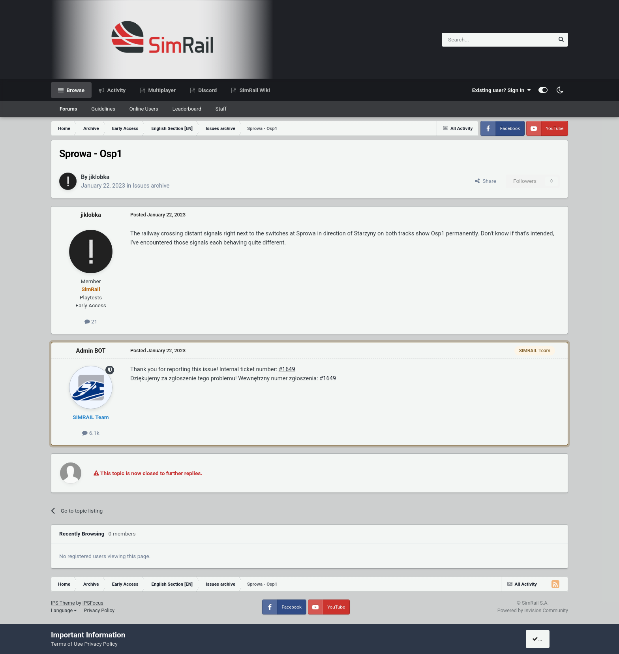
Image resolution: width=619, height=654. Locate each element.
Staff (221, 109)
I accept (545, 639)
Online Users (143, 109)
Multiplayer (161, 90)
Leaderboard (187, 109)
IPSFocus (93, 603)
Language (64, 610)
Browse (74, 90)
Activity (116, 90)
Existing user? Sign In (501, 90)
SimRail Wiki (254, 90)
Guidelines (103, 109)
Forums (68, 109)
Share (485, 181)
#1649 (287, 369)
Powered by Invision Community (532, 610)
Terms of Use (67, 644)
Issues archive (151, 185)
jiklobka (99, 176)
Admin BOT (91, 350)
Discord (207, 90)
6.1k (90, 433)
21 (91, 321)
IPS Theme (63, 603)
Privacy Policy (99, 610)
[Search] (479, 40)
